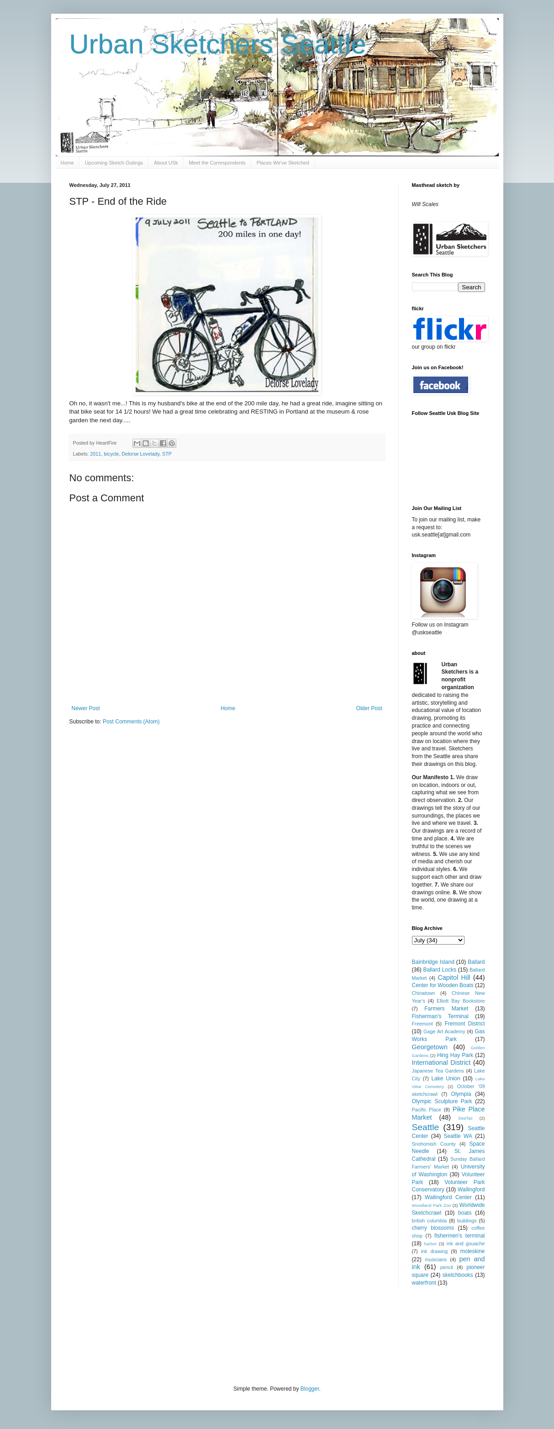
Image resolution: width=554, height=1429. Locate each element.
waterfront (424, 1283)
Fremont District (465, 1023)
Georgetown (430, 1047)
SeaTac (465, 1118)
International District (441, 1062)
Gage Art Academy (444, 1031)
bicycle (111, 454)
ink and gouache (466, 1243)
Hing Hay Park (455, 1055)
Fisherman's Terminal (440, 1016)
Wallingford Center (448, 1197)
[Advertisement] (235, 1334)
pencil (446, 1267)
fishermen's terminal (459, 1235)
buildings (467, 1220)
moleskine (472, 1251)
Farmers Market (446, 1008)
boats (464, 1213)
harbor (430, 1243)
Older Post (369, 708)
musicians (436, 1259)
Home (67, 162)
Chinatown (423, 993)
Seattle (425, 1127)
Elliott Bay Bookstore (461, 1001)
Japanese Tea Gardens (438, 1070)
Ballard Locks (439, 970)
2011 (95, 454)
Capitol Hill (454, 977)
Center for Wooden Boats (443, 985)
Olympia (461, 1094)
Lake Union (445, 1078)
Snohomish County (434, 1144)
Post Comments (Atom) (131, 721)
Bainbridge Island (433, 962)
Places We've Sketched (283, 162)
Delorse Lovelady (140, 454)
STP (167, 454)
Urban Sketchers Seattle (217, 44)
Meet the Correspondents (217, 162)
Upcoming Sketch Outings (114, 162)
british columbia (429, 1220)
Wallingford (471, 1189)
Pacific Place (427, 1109)
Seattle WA (457, 1136)
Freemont (422, 1023)
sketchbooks (458, 1275)
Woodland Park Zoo (431, 1205)
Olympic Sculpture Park (442, 1101)
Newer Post (86, 708)
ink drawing (434, 1251)
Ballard (476, 962)
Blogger (310, 1389)
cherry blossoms (433, 1228)
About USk (166, 162)
